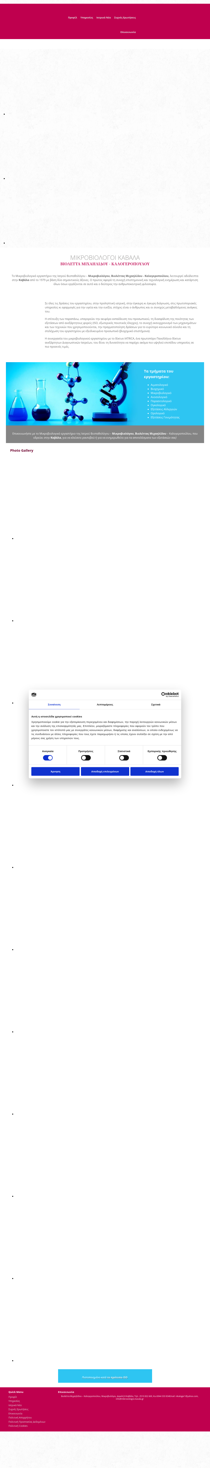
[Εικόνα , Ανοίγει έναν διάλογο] (108, 114)
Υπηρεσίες (86, 17)
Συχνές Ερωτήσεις (125, 17)
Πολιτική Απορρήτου (20, 1417)
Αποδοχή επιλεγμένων (105, 771)
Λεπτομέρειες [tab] (105, 704)
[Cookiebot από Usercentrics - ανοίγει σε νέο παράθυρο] (164, 694)
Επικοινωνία (128, 32)
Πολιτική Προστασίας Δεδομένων (26, 1421)
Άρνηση (55, 771)
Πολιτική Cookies (18, 1425)
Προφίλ (72, 17)
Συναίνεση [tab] (54, 704)
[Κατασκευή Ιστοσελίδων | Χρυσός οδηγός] (61, 1405)
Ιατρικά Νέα (103, 17)
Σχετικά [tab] (155, 704)
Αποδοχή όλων (154, 771)
